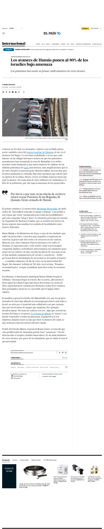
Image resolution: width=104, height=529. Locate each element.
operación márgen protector (20, 57)
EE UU (43, 44)
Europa (38, 44)
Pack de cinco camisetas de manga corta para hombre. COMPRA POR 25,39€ (78, 479)
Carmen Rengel (8, 84)
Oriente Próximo (54, 367)
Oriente (63, 44)
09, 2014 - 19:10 (15, 87)
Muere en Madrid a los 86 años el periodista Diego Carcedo (90, 197)
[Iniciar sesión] (96, 28)
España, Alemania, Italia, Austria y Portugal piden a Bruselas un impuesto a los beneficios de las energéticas (91, 243)
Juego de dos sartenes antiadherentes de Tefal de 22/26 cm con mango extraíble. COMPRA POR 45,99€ (34, 485)
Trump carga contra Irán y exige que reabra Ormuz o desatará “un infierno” (44, 49)
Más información (16, 378)
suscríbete (85, 28)
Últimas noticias (97, 44)
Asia (68, 44)
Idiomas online (36, 460)
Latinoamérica (55, 44)
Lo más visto (83, 211)
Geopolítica (21, 367)
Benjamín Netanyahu (47, 208)
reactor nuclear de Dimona (40, 152)
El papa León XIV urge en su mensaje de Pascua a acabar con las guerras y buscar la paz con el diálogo (90, 182)
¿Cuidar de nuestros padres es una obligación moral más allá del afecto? (91, 235)
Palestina (13, 367)
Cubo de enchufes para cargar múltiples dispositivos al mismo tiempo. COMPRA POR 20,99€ (60, 480)
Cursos (15, 460)
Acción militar (44, 367)
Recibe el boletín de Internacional (23, 352)
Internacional (13, 44)
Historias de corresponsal (83, 44)
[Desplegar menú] (3, 33)
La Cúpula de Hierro (41, 313)
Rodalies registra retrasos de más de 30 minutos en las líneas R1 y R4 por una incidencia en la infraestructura (90, 172)
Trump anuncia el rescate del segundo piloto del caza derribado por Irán (89, 190)
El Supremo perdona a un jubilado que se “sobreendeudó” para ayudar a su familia (91, 251)
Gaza (26, 167)
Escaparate (6, 460)
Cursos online (24, 460)
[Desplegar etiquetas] (66, 367)
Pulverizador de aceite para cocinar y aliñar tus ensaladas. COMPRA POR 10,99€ (94, 479)
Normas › (65, 357)
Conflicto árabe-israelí (32, 367)
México (48, 44)
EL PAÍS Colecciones (50, 460)
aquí (54, 376)
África (72, 44)
